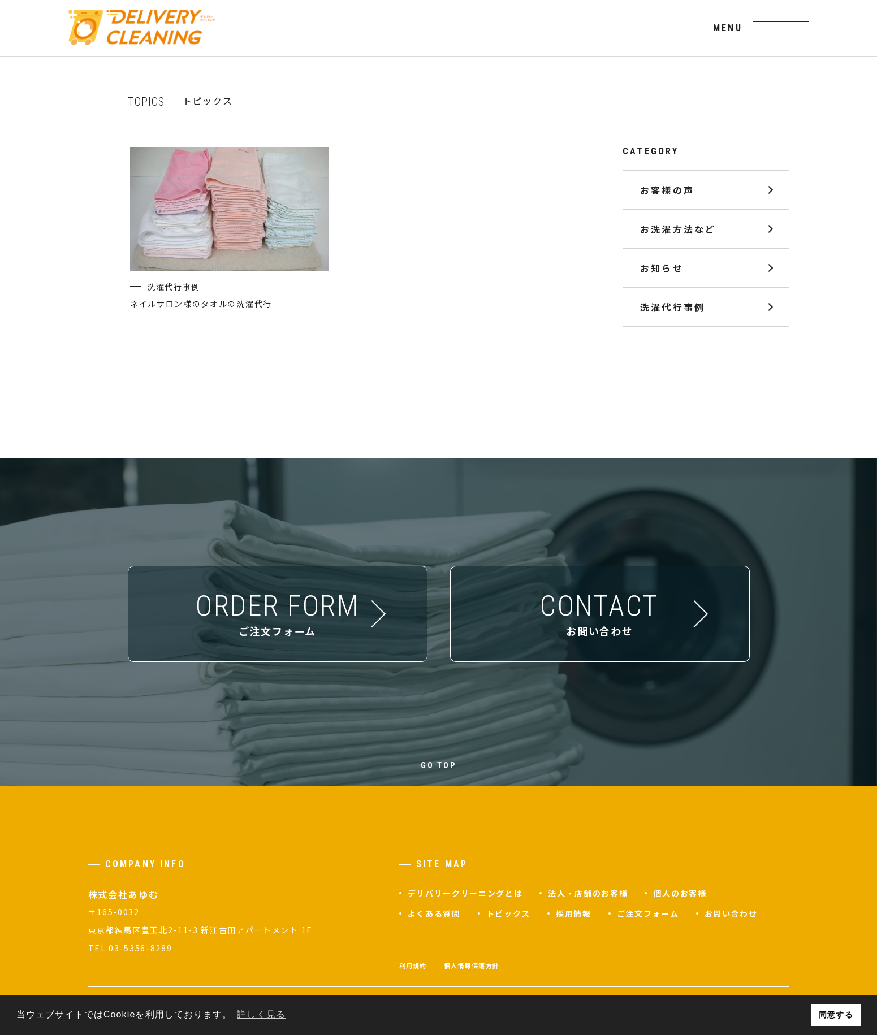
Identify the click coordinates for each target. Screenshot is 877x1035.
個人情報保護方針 (472, 965)
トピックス (508, 913)
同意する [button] (836, 1014)
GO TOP (438, 765)
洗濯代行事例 (672, 307)
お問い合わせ (731, 913)
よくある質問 (434, 913)
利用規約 (413, 965)
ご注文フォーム (648, 913)
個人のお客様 (679, 893)
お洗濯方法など (678, 229)
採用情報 (573, 913)
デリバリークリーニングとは (465, 893)
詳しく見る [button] (261, 1014)
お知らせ (662, 268)
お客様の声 (667, 190)
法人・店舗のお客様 (588, 893)
